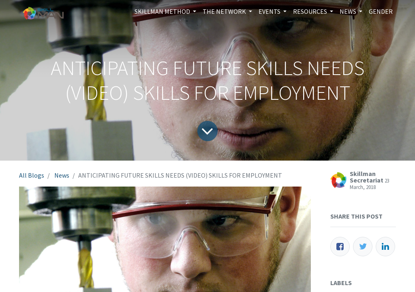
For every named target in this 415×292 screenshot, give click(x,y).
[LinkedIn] (385, 246)
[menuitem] (381, 11)
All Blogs (31, 175)
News (61, 175)
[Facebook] (340, 246)
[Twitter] (362, 246)
